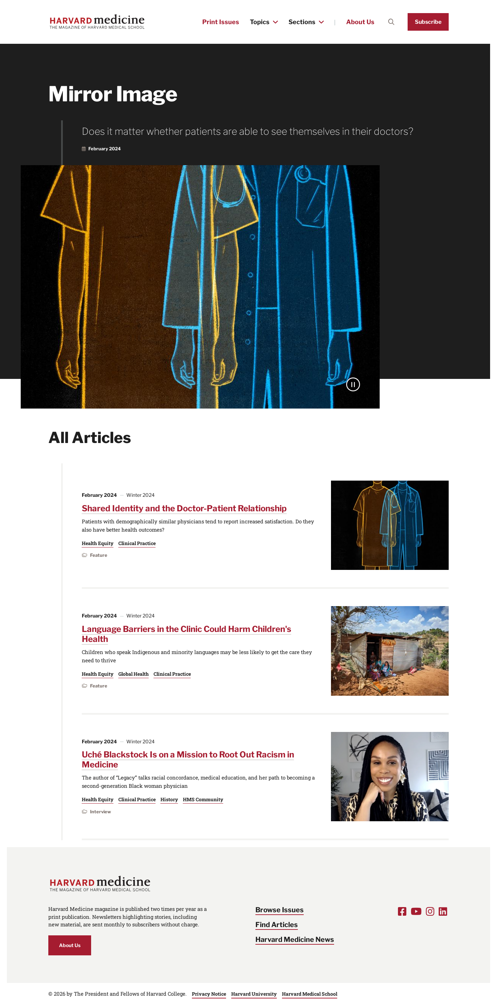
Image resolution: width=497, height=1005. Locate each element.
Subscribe (428, 22)
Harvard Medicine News (294, 939)
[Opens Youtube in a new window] (416, 911)
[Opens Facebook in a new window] (402, 911)
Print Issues (220, 22)
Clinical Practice (137, 543)
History (169, 799)
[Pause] (353, 384)
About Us (360, 22)
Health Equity (98, 543)
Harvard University (254, 994)
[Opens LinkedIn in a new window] (443, 911)
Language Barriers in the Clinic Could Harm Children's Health (186, 634)
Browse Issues (279, 910)
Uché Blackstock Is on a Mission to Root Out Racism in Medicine (188, 760)
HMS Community (203, 799)
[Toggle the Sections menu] (321, 22)
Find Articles (276, 925)
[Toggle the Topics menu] (275, 22)
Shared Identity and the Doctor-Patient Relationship (184, 508)
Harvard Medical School (309, 994)
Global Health (133, 674)
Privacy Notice (209, 994)
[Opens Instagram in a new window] (430, 911)
